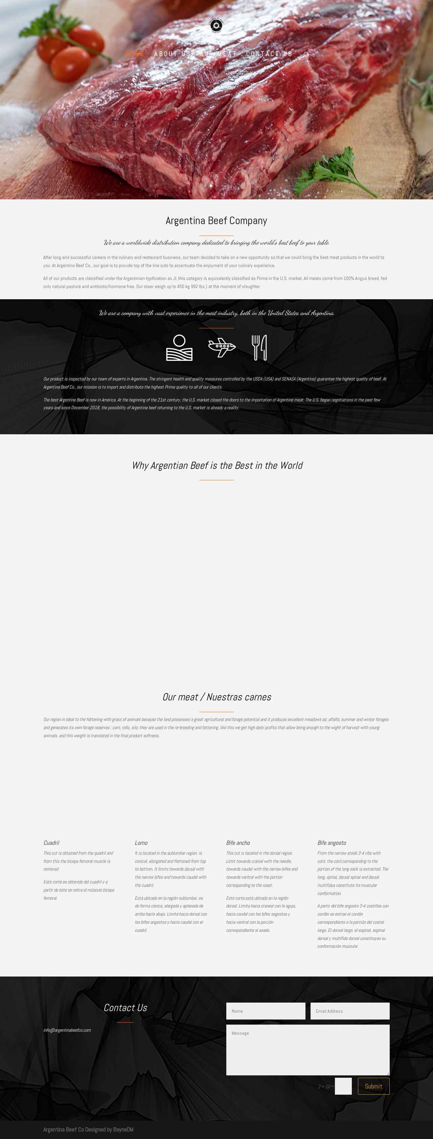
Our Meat (219, 55)
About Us (172, 55)
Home (135, 55)
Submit (374, 1086)
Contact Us (269, 55)
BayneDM (123, 1129)
